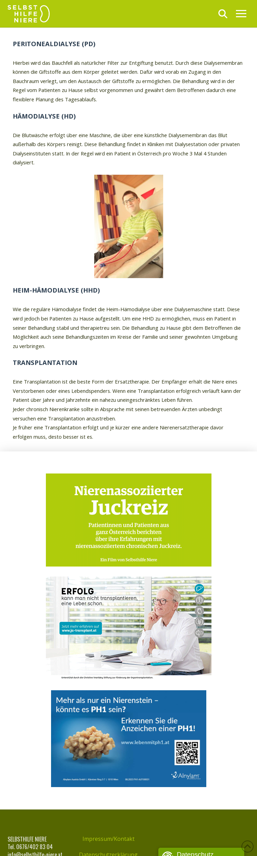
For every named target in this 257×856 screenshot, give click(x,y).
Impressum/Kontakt (108, 839)
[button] (223, 13)
